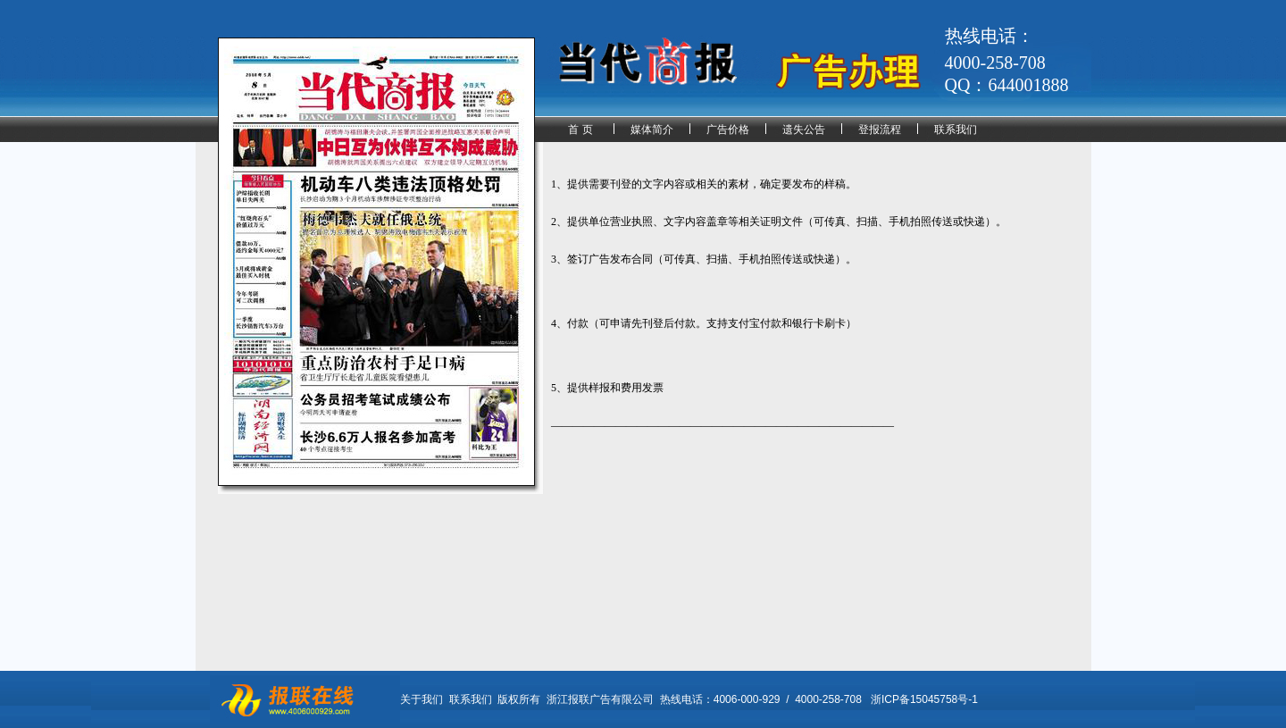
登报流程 (879, 129)
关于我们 (421, 699)
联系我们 (955, 129)
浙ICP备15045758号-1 (924, 699)
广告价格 (727, 129)
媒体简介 (651, 129)
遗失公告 (803, 129)
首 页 (580, 129)
